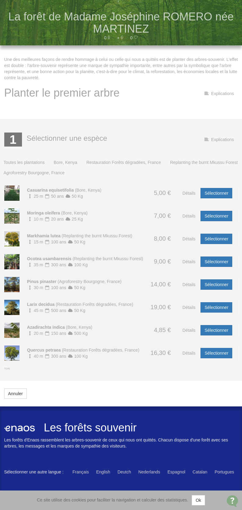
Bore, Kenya (65, 162)
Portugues (224, 471)
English (103, 471)
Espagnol (176, 471)
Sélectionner (216, 193)
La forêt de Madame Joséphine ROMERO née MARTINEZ (120, 22)
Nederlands (149, 471)
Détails (189, 193)
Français (81, 471)
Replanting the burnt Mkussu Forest (204, 162)
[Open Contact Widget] (232, 501)
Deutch (124, 471)
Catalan (200, 471)
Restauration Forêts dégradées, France (123, 162)
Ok (198, 500)
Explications (219, 93)
